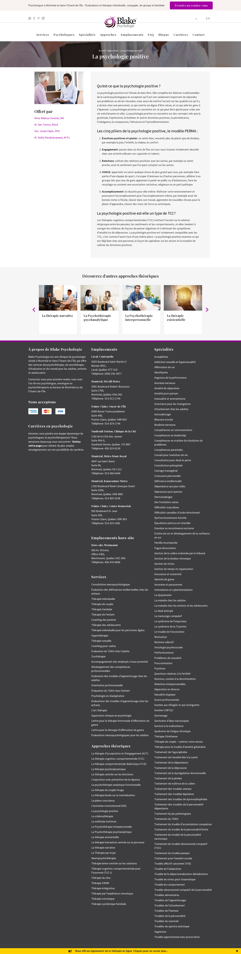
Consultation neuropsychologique (110, 584)
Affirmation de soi (164, 367)
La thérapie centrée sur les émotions (112, 774)
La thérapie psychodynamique (108, 769)
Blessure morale (163, 419)
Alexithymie (161, 372)
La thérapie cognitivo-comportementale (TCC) (117, 758)
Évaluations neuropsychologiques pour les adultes (120, 735)
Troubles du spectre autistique (171, 926)
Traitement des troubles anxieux (173, 788)
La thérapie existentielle (176, 317)
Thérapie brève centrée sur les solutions (114, 863)
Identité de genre (164, 579)
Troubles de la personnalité (169, 916)
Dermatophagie (163, 497)
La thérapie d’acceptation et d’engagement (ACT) (119, 753)
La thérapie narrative (57, 315)
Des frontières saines (166, 502)
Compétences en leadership (170, 435)
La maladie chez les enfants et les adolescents (181, 605)
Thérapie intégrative (103, 888)
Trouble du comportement (169, 884)
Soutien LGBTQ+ (164, 710)
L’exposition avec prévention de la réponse (115, 779)
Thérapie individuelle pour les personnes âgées (118, 630)
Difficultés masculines (166, 507)
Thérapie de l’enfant (103, 614)
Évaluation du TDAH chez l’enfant (110, 690)
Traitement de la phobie (168, 778)
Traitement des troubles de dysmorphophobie (180, 799)
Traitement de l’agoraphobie (170, 752)
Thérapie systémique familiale (108, 904)
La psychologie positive (104, 811)
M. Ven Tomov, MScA (46, 124)
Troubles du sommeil (166, 921)
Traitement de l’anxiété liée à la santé (176, 757)
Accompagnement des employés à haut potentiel (119, 661)
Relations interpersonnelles (170, 684)
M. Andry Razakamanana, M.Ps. (52, 137)
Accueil (102, 50)
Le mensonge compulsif (168, 616)
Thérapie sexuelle (101, 640)
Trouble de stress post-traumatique (175, 879)
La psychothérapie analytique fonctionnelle (116, 785)
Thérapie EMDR (100, 883)
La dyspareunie (163, 595)
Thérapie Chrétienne (166, 736)
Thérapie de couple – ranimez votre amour (178, 741)
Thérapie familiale (101, 609)
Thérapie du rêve (101, 878)
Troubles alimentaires (166, 895)
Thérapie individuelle (103, 599)
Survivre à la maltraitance (168, 726)
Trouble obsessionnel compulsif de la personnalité (183, 890)
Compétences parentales (168, 450)
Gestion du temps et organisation (173, 569)
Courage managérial (166, 470)
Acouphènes (161, 356)
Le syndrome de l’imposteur (170, 621)
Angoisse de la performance (170, 377)
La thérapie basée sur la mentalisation (113, 795)
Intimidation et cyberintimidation (173, 590)
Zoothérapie (98, 656)
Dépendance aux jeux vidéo (169, 486)
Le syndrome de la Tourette (170, 626)
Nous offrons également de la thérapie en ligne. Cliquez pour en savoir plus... (121, 951)
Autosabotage (162, 414)
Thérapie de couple (102, 604)
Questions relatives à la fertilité (172, 673)
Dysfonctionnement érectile (170, 518)
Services (42, 35)
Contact (199, 35)
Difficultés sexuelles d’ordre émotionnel (177, 512)
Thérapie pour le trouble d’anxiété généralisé (179, 747)
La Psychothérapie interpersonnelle (139, 317)
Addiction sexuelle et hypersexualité (175, 362)
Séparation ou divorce (166, 689)
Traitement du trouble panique (172, 853)
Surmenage (160, 715)
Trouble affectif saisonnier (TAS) (172, 863)
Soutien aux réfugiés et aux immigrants (177, 705)
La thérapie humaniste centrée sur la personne (117, 842)
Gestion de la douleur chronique (172, 558)
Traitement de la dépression (170, 768)
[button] (33, 309)
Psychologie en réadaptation (107, 696)
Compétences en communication (173, 430)
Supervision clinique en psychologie (111, 715)
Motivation (160, 637)
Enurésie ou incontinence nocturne (174, 528)
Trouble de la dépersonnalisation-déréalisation (181, 874)
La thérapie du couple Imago (107, 790)
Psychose (159, 668)
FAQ (151, 35)
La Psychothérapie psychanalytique (97, 317)
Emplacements (132, 35)
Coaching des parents (103, 619)
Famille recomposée (165, 542)
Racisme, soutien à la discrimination (175, 679)
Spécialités (87, 35)
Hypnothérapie (99, 635)
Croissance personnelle (167, 476)
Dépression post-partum (168, 491)
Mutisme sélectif (164, 642)
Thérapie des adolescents (106, 625)
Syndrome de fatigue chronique (172, 731)
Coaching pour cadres (103, 646)
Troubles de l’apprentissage (170, 900)
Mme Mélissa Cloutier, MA (49, 118)
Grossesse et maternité (167, 574)
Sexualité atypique (164, 694)
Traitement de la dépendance (171, 762)
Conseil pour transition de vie (171, 455)
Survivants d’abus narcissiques (171, 720)
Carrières (181, 35)
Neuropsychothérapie (103, 858)
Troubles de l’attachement (169, 905)
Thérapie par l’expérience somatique (112, 893)
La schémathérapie (102, 816)
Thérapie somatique (103, 898)
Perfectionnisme (164, 652)
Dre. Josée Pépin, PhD (47, 131)
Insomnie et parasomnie (168, 584)
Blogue (163, 35)
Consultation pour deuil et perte (172, 460)
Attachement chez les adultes (171, 409)
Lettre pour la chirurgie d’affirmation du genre (117, 730)
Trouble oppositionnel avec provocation (177, 937)
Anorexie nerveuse (164, 383)
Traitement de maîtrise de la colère (174, 783)
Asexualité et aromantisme (169, 398)
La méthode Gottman (103, 821)
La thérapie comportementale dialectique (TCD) (118, 764)
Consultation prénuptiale (168, 465)
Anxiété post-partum (166, 393)
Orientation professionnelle (107, 685)
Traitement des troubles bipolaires (174, 794)
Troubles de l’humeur (166, 910)
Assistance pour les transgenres (172, 404)
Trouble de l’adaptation (167, 868)
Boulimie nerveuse (164, 424)
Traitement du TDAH (166, 819)
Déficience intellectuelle (168, 481)
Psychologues (63, 35)
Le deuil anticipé (163, 611)
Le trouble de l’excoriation (169, 631)
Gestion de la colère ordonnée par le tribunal (179, 553)
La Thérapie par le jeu (103, 853)
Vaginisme (160, 931)
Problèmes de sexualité (167, 658)
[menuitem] (207, 18)
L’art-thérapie (99, 710)
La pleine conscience (103, 800)
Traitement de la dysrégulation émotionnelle (180, 773)
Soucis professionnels (166, 699)
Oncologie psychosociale (168, 647)
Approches (108, 35)
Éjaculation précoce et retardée (172, 523)
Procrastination (163, 663)
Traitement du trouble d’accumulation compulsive (183, 824)
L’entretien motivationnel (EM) (108, 806)
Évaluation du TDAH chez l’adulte (110, 651)
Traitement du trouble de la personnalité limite (181, 829)
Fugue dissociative (165, 548)
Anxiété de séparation (166, 388)
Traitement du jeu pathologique (172, 813)
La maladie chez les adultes (170, 600)
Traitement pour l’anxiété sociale (173, 858)
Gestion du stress (164, 563)
